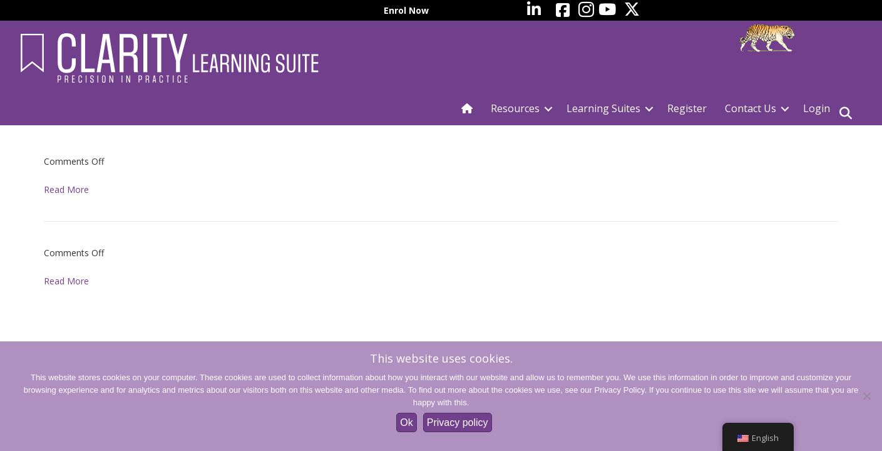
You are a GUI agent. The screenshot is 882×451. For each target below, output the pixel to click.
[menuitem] (847, 10)
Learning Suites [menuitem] (603, 108)
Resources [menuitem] (515, 108)
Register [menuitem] (687, 108)
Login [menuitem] (816, 108)
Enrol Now (406, 10)
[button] (548, 108)
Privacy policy (457, 422)
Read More (66, 189)
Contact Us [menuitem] (750, 108)
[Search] (845, 113)
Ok (406, 422)
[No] (866, 396)
